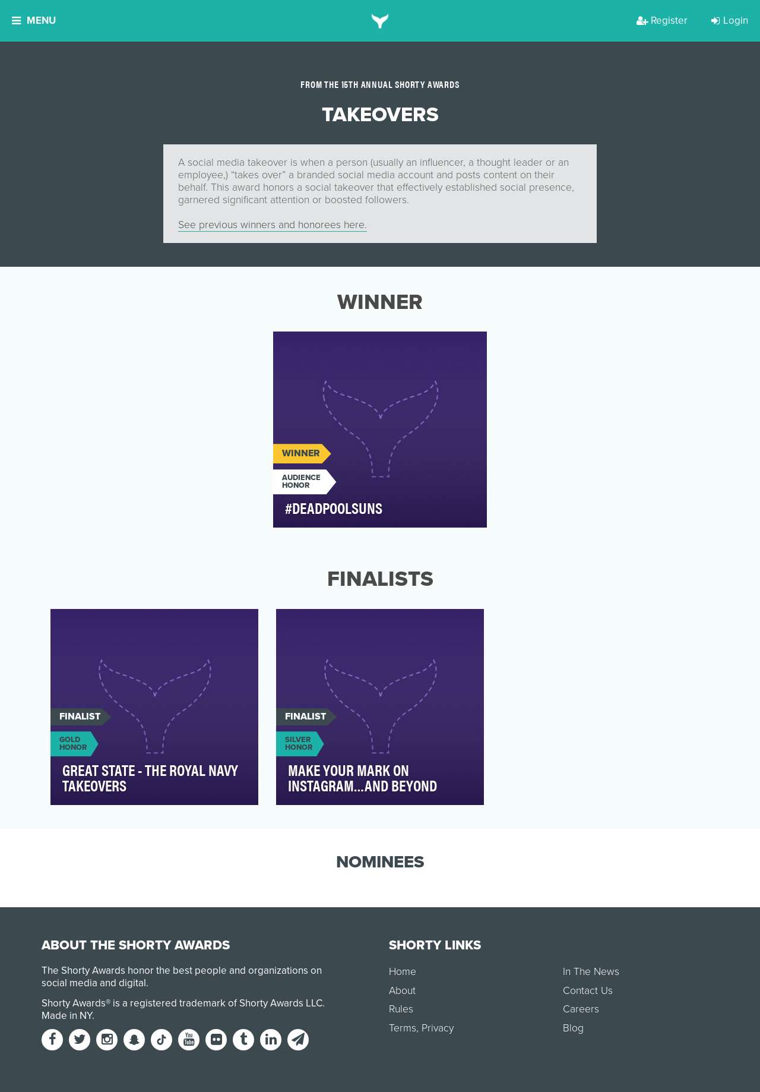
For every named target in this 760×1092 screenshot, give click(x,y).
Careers (581, 1009)
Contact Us (588, 990)
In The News (591, 971)
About (402, 990)
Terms (402, 1028)
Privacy (438, 1028)
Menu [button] (34, 20)
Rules (401, 1009)
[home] (380, 21)
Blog (573, 1028)
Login (729, 20)
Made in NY (67, 1015)
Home (402, 971)
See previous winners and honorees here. (272, 225)
